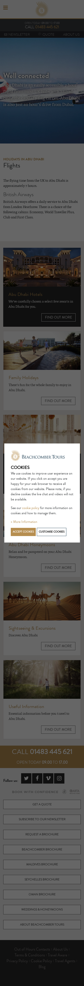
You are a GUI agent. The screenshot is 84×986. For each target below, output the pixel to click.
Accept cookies (23, 532)
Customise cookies (51, 532)
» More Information (24, 521)
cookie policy (30, 508)
